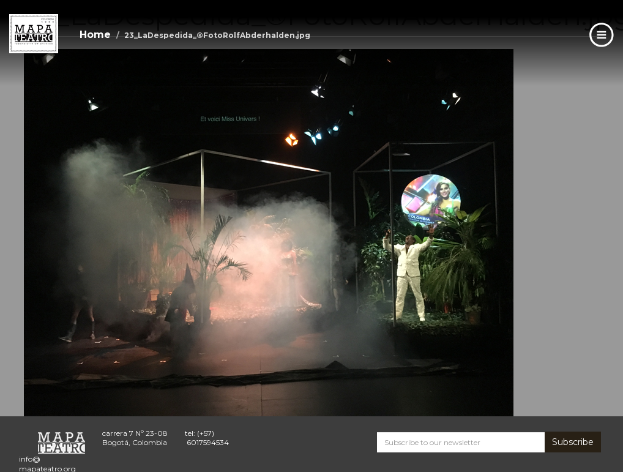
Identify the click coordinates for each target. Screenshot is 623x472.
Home (95, 34)
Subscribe (573, 442)
